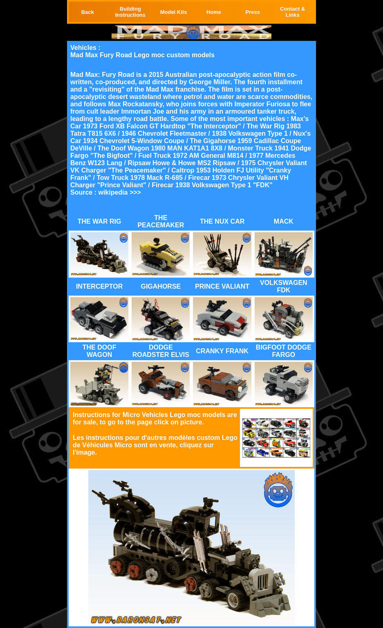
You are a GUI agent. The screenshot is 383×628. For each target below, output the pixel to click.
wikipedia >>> (119, 192)
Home (213, 12)
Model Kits (173, 12)
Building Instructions (130, 12)
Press (252, 12)
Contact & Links (292, 12)
